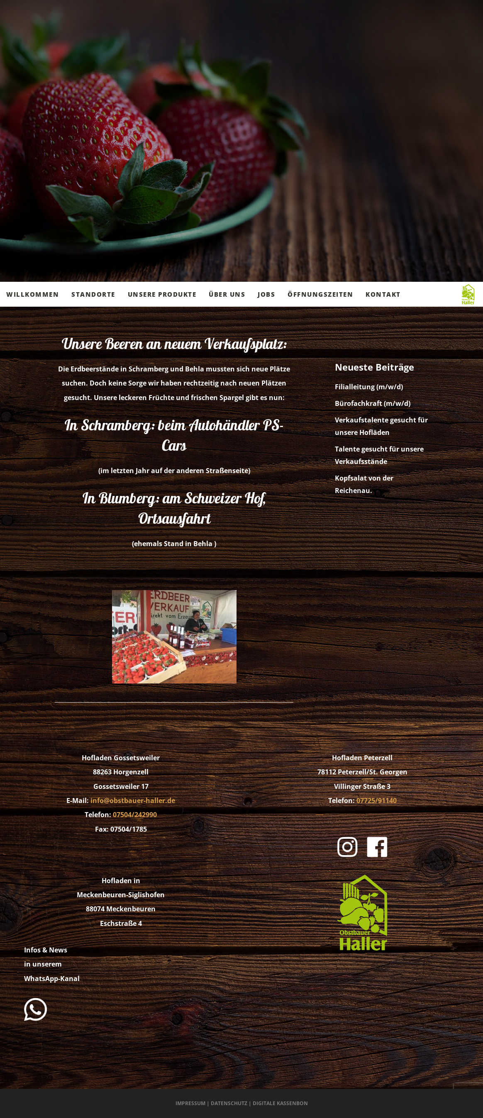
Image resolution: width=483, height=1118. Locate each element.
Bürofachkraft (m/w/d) (372, 403)
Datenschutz (229, 1103)
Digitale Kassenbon (280, 1103)
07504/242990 (135, 814)
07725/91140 (376, 800)
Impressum (190, 1103)
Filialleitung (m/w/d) (369, 386)
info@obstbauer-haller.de (132, 800)
